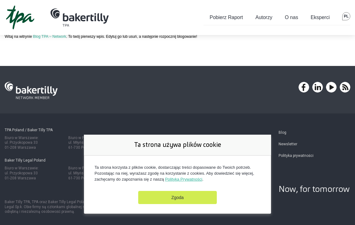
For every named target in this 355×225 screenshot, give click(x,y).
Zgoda (177, 197)
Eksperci (320, 17)
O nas (291, 17)
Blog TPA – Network (49, 36)
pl (346, 16)
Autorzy (263, 17)
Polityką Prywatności (183, 179)
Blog (282, 132)
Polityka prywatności (296, 155)
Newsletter (288, 144)
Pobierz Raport (226, 17)
